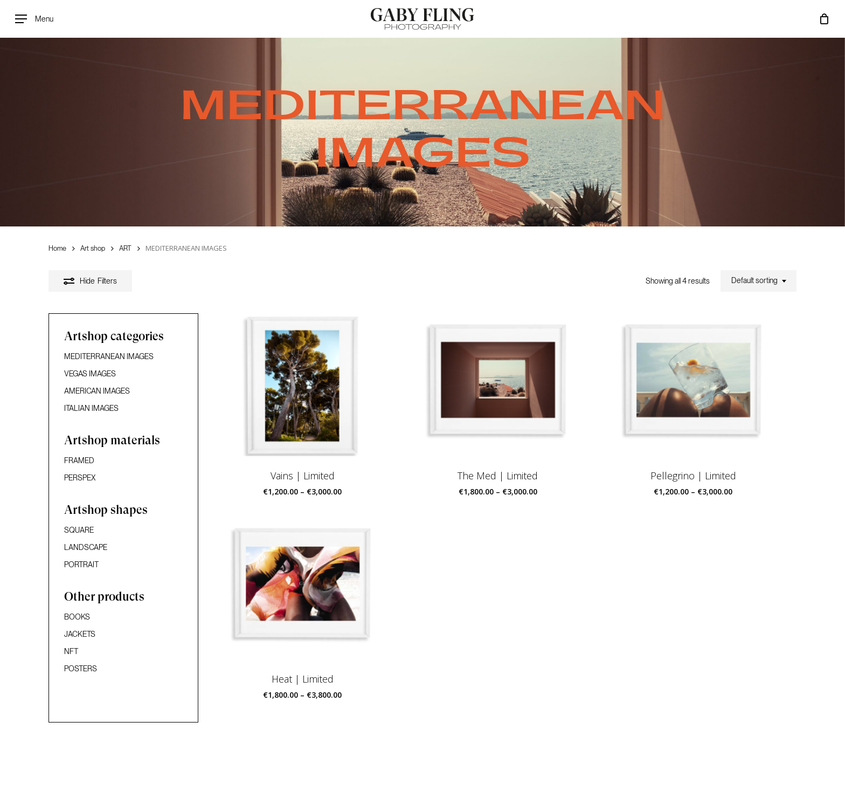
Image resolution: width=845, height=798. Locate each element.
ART (125, 248)
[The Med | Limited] (498, 385)
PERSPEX (80, 477)
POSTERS (80, 668)
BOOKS (77, 617)
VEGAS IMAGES (90, 373)
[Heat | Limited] (303, 589)
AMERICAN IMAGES (97, 391)
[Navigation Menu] (34, 19)
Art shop (92, 248)
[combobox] (758, 281)
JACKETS (79, 634)
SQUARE (79, 530)
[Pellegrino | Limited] (693, 385)
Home (57, 248)
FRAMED (79, 460)
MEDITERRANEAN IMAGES (109, 356)
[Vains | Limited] (303, 385)
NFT (71, 651)
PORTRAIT (81, 564)
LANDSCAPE (85, 547)
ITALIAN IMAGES (91, 408)
